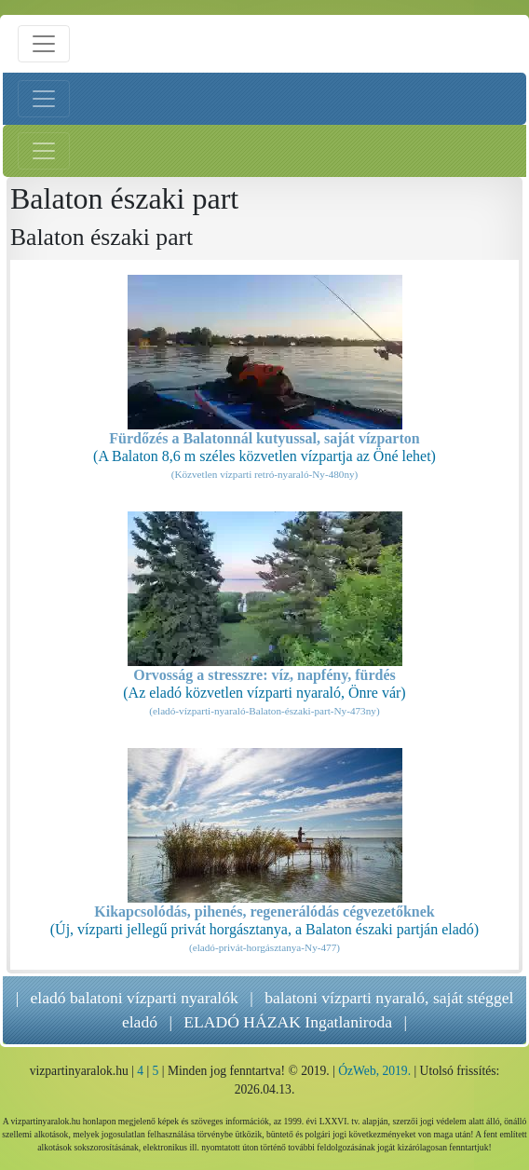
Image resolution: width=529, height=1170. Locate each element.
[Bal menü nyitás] (44, 98)
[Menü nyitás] (44, 43)
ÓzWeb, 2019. (374, 1071)
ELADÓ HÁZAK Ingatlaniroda (287, 1022)
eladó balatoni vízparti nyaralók (134, 997)
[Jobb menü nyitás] (44, 151)
